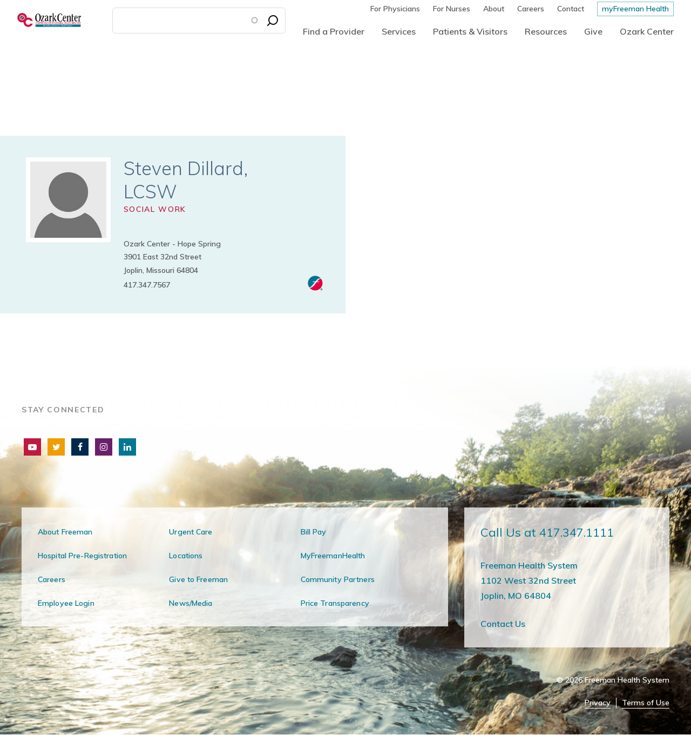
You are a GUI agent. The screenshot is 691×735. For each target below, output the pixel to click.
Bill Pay (314, 532)
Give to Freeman (198, 579)
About (493, 9)
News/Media (190, 603)
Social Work (155, 209)
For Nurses (451, 9)
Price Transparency (335, 603)
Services (399, 31)
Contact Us (502, 623)
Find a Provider (333, 31)
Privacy (598, 702)
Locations (185, 555)
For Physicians (395, 9)
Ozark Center (647, 31)
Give (593, 31)
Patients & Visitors (470, 31)
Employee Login (66, 603)
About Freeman (65, 532)
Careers (530, 9)
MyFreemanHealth (333, 555)
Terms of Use (645, 702)
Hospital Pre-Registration (82, 555)
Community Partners (338, 579)
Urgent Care (190, 532)
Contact (570, 9)
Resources (546, 31)
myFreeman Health (635, 9)
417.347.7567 (147, 285)
